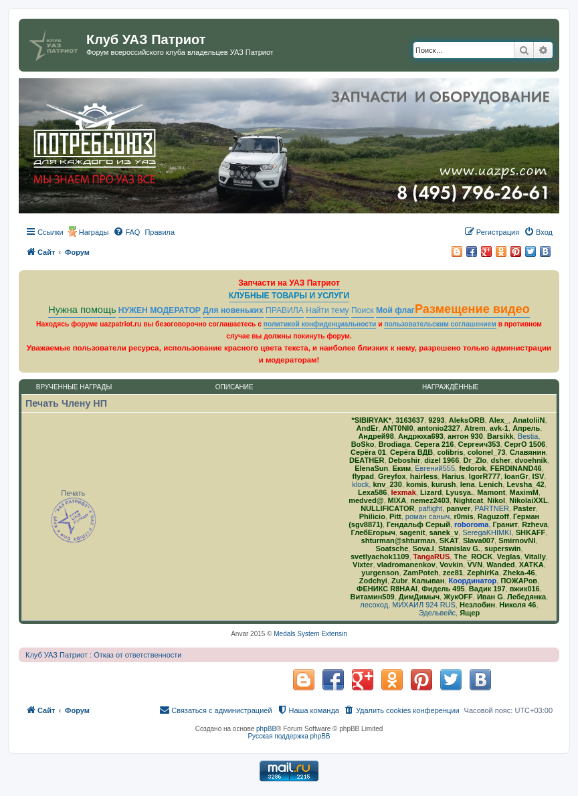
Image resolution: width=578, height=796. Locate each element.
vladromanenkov (406, 565)
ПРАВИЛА (285, 310)
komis (416, 484)
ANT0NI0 (398, 428)
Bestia (528, 436)
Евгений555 (435, 468)
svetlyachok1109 (380, 557)
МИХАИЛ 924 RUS (424, 605)
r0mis (463, 516)
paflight (430, 508)
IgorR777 (484, 476)
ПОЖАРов (518, 581)
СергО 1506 (524, 444)
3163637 (409, 420)
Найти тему (327, 310)
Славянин (528, 452)
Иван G (490, 597)
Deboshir (405, 460)
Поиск (362, 310)
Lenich (490, 484)
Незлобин (477, 605)
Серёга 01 (368, 452)
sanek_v (443, 532)
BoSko (363, 444)
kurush (443, 484)
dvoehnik (531, 460)
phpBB (266, 728)
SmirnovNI (516, 540)
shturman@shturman (398, 540)
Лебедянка (526, 597)
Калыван (428, 581)
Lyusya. (459, 492)
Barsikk (500, 436)
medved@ (366, 500)
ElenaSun (371, 468)
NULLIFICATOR (387, 508)
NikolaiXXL (528, 500)
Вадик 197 (487, 589)
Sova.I (423, 548)
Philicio (372, 516)
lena (467, 484)
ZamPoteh (421, 573)
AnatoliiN (528, 420)
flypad (363, 476)
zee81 (453, 573)
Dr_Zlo (474, 460)
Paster (524, 508)
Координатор (472, 581)
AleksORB (467, 420)
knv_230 (387, 484)
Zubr (399, 581)
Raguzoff (493, 516)
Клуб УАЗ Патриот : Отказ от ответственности (103, 655)
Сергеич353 (479, 444)
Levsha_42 (525, 484)
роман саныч (427, 516)
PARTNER (491, 508)
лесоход (374, 605)
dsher (500, 460)
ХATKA (531, 565)
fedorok (472, 468)
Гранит (505, 524)
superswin (502, 548)
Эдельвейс (437, 613)
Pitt (395, 516)
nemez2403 (430, 500)
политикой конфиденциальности (320, 324)
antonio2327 (438, 428)
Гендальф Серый (418, 524)
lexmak (403, 492)
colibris (450, 452)
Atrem (475, 428)
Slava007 (478, 540)
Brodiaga (395, 444)
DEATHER (366, 460)
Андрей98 (375, 436)
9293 (436, 420)
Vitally (535, 557)
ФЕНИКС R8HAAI (387, 589)
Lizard (431, 492)
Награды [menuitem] (94, 232)
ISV (539, 476)
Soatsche (391, 548)
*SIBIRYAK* (371, 420)
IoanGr (516, 476)
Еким (401, 468)
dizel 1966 (441, 460)
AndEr (368, 428)
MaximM (523, 492)
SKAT (449, 540)
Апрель (526, 428)
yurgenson (380, 573)
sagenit (412, 532)
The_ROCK (473, 557)
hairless (424, 476)
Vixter (363, 565)
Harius (453, 476)
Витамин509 (373, 597)
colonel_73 (487, 452)
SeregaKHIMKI (486, 532)
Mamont (491, 492)
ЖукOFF (458, 597)
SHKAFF (531, 532)
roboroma (471, 524)
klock (360, 484)
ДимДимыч (419, 597)
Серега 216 (434, 444)
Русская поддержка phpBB (289, 736)
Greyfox (392, 476)
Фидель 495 (442, 589)
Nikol (496, 500)
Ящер (470, 613)
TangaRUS (431, 557)
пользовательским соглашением (440, 324)
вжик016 (525, 589)
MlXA (397, 500)
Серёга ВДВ (411, 452)
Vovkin (451, 565)
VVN (474, 565)
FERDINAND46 (516, 468)
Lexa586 (372, 492)
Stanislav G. (459, 548)
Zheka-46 (519, 573)
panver (458, 508)
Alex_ (498, 420)
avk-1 (499, 428)
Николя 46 (517, 605)
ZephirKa (483, 573)
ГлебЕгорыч (373, 532)
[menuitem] (126, 232)
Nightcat (468, 500)
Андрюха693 (421, 436)
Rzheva (535, 524)
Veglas (508, 557)
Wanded (500, 565)
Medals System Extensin (310, 633)
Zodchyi (373, 581)
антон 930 (465, 436)
